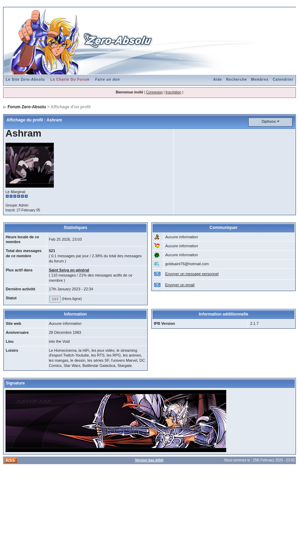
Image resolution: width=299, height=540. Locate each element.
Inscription (173, 92)
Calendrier (283, 79)
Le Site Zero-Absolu (25, 79)
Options (269, 121)
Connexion (154, 92)
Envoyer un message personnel (192, 274)
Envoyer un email (180, 285)
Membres (260, 79)
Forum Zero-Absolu (27, 106)
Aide (217, 79)
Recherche (236, 79)
